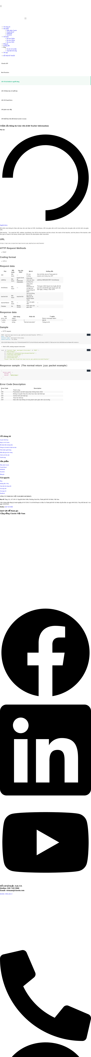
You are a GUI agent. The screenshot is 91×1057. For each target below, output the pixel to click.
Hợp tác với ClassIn (4, 442)
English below (4, 225)
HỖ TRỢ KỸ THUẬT (9, 55)
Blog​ (1, 481)
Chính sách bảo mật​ (4, 455)
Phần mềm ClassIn (12, 30)
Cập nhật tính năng (12, 50)
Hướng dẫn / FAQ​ (4, 483)
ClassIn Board (10, 32)
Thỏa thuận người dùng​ (5, 450)
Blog (4, 47)
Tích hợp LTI (3, 491)
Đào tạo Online (11, 38)
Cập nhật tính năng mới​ (5, 486)
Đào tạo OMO (10, 42)
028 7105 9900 (9, 507)
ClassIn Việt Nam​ (4, 440)
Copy (88, 334)
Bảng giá (5, 44)
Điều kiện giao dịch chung (6, 452)
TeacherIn (9, 35)
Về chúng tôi (6, 27)
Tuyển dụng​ (3, 457)
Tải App (5, 52)
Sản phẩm (6, 28)
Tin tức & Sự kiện (12, 49)
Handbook (2, 493)
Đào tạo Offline (11, 40)
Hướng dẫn (6, 45)
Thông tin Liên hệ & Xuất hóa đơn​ (8, 447)
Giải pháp (6, 36)
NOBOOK (9, 33)
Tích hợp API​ (3, 488)
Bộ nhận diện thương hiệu (6, 445)
